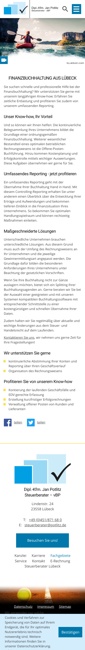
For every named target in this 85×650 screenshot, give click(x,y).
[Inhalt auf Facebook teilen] (14, 423)
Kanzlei (20, 555)
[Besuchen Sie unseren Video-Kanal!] (4, 60)
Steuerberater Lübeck (42, 566)
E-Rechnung (60, 560)
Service (21, 560)
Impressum (45, 607)
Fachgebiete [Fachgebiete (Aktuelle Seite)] (60, 555)
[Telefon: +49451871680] (45, 520)
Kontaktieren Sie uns (19, 338)
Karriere (38, 555)
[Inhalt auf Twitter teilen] (37, 423)
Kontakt (38, 560)
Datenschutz (23, 607)
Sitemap (65, 607)
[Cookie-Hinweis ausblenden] (70, 632)
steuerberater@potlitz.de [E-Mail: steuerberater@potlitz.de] (45, 524)
